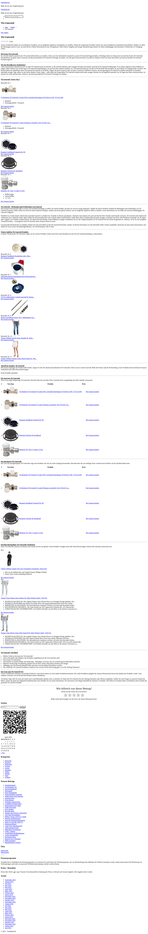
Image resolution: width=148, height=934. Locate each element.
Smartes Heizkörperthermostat (15, 820)
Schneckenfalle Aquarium (13, 794)
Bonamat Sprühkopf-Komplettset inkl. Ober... (16, 256)
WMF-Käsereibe (10, 807)
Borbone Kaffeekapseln (12, 818)
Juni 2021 (8, 928)
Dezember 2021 (10, 919)
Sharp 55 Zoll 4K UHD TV (14, 822)
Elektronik (8, 764)
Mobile (7, 774)
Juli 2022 (8, 906)
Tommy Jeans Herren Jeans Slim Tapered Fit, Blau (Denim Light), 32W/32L (26, 633)
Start (6, 27)
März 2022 (8, 913)
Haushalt (8, 770)
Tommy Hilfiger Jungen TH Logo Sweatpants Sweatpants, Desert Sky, (24, 569)
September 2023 (10, 880)
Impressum (4, 850)
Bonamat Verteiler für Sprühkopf (12, 171)
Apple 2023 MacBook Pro (13, 826)
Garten (7, 768)
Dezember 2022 (10, 896)
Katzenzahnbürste (11, 789)
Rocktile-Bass (9, 811)
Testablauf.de (5, 2)
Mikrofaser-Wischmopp (13, 829)
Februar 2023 (9, 893)
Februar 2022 (9, 915)
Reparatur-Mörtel (10, 824)
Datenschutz (5, 852)
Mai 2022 (8, 909)
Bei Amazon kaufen (7, 106)
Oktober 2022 (9, 900)
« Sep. (3, 753)
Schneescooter (9, 798)
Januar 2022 (9, 917)
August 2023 (9, 882)
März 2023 (8, 891)
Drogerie (8, 762)
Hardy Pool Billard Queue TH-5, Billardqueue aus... (18, 317)
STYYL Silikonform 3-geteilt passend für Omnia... (17, 297)
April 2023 (8, 889)
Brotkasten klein (10, 837)
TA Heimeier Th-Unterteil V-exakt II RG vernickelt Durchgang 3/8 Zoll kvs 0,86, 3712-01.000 (32, 97)
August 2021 (9, 926)
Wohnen (7, 777)
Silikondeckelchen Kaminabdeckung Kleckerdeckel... (18, 276)
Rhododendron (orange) (13, 842)
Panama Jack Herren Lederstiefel (16, 813)
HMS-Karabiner (10, 841)
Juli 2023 (8, 883)
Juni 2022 (8, 907)
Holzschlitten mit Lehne (13, 805)
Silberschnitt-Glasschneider (14, 796)
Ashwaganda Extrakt (12, 828)
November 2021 (10, 920)
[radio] (66, 695)
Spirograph (8, 791)
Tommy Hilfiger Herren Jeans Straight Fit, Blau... (17, 338)
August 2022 (9, 904)
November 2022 (10, 898)
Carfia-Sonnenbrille (11, 835)
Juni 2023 (8, 885)
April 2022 (8, 911)
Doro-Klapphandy (11, 793)
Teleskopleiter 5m (11, 787)
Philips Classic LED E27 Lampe (15, 817)
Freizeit (7, 766)
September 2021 (10, 924)
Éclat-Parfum (9, 800)
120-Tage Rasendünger (12, 815)
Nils (2, 33)
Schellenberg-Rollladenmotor (14, 833)
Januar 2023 (9, 895)
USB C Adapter (10, 831)
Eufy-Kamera (9, 809)
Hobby (13, 27)
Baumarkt (8, 761)
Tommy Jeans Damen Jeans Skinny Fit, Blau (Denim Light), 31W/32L (24, 598)
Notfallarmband (10, 785)
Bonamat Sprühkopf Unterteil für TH (13, 152)
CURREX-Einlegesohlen (13, 804)
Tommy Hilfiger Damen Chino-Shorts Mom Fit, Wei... (19, 358)
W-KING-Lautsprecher (12, 802)
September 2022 (10, 902)
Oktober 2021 (9, 922)
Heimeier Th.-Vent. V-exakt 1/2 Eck (13, 191)
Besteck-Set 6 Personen (12, 839)
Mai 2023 (8, 887)
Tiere (6, 775)
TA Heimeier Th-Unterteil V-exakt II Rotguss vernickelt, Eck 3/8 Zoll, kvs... (26, 123)
